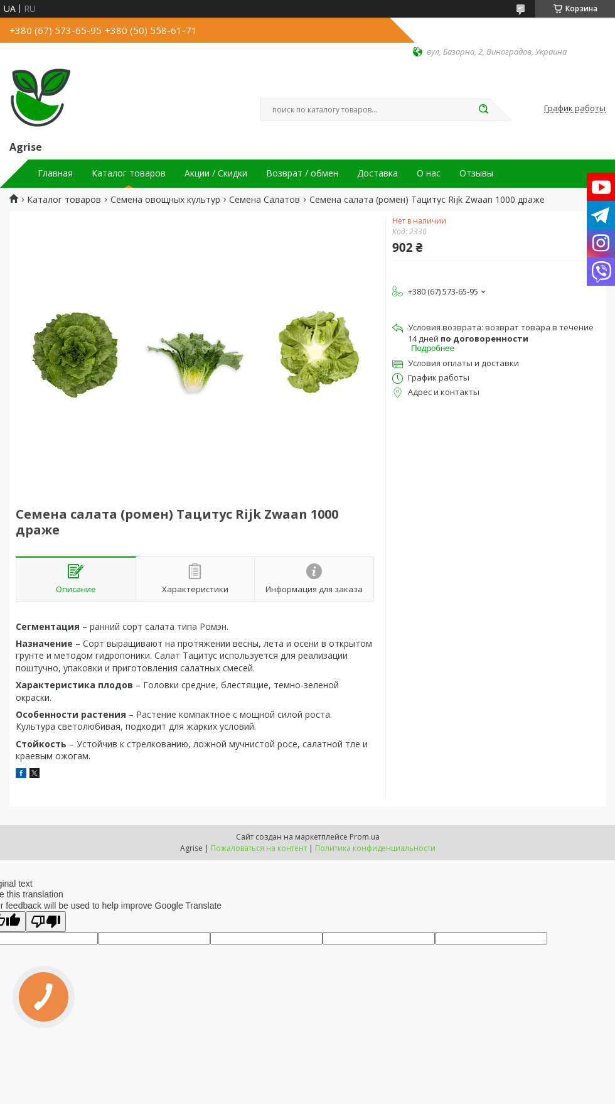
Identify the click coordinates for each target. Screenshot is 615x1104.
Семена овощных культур (165, 199)
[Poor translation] (46, 921)
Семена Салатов (264, 199)
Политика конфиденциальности (375, 848)
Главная (55, 173)
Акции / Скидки (215, 173)
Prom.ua (365, 836)
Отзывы (476, 173)
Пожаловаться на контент (259, 848)
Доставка (377, 173)
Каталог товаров (129, 173)
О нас (429, 173)
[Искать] (483, 110)
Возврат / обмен (302, 173)
